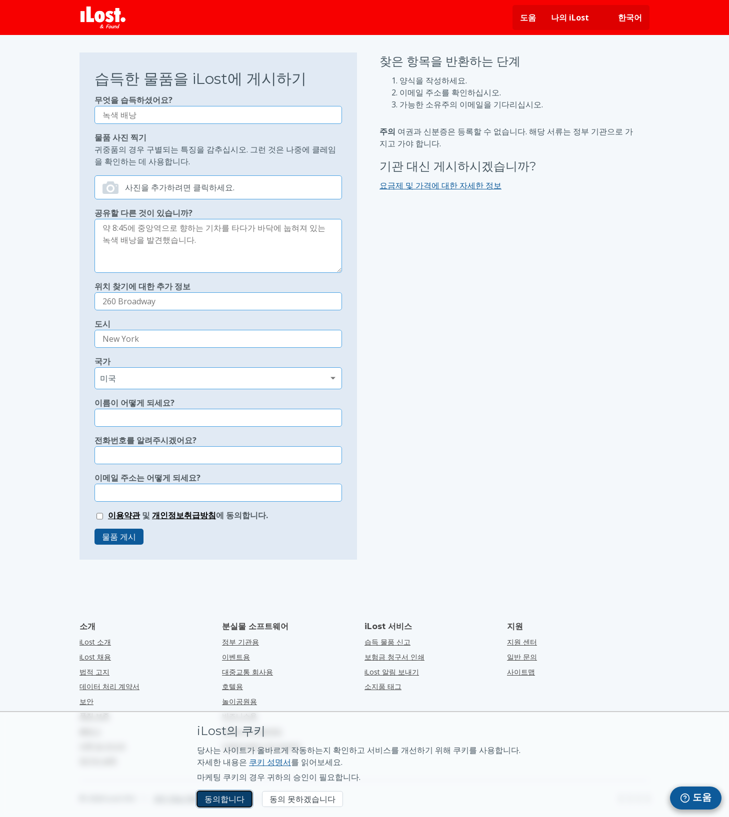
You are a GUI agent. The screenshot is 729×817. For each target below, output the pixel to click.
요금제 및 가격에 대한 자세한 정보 (441, 185)
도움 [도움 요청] (528, 17)
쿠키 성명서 (270, 762)
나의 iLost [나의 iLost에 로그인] (570, 17)
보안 (87, 701)
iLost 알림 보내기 (391, 672)
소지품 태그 (383, 686)
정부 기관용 (240, 642)
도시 (102, 323)
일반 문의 (522, 657)
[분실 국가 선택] (218, 378)
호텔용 (232, 686)
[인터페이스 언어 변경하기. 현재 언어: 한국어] (623, 17)
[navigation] (696, 798)
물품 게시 (119, 536)
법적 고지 (95, 672)
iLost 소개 (95, 642)
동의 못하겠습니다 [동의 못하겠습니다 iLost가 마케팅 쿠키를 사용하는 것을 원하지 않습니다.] (303, 799)
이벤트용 (236, 657)
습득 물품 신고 (387, 642)
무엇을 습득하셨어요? (133, 99)
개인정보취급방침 (184, 515)
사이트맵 (521, 672)
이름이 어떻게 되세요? (134, 402)
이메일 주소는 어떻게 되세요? (147, 477)
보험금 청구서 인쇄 (394, 657)
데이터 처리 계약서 (110, 686)
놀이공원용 (239, 701)
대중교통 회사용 (247, 672)
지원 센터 (522, 642)
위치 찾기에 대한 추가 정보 (142, 286)
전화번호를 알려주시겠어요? (145, 440)
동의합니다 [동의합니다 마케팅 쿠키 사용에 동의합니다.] (224, 799)
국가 (102, 361)
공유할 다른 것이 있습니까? (143, 212)
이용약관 (124, 515)
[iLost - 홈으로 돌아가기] (103, 17)
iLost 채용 (95, 657)
